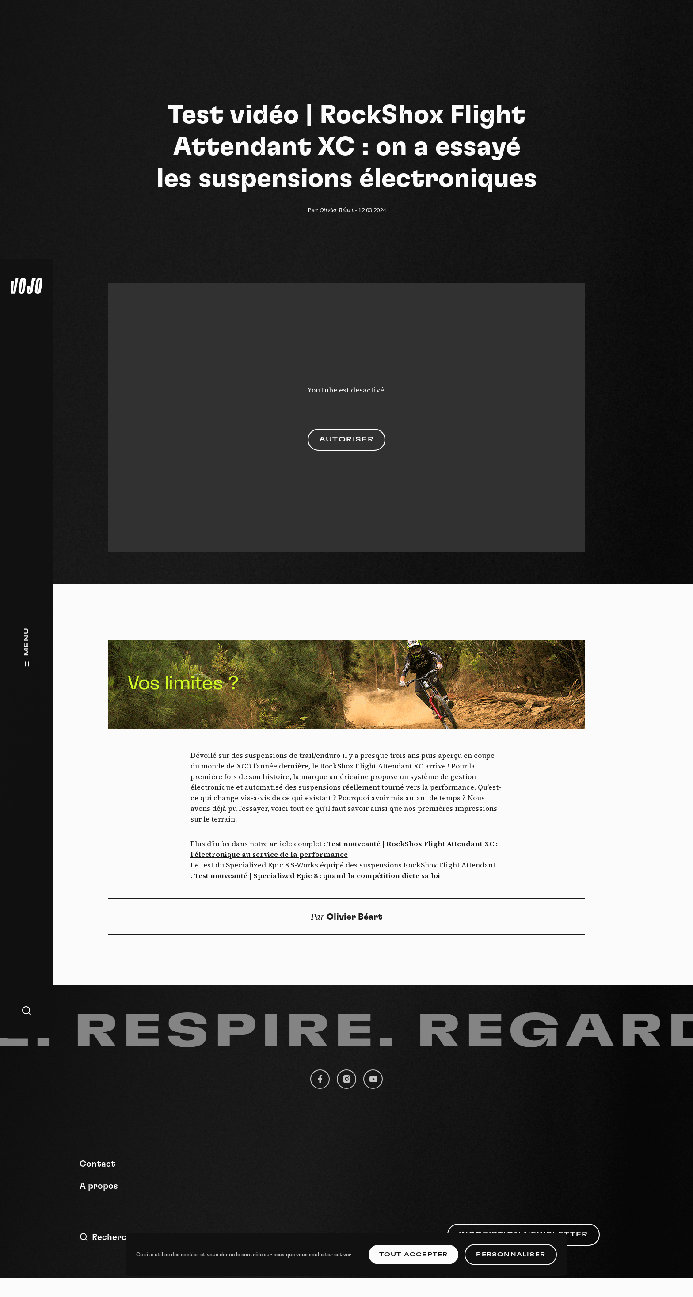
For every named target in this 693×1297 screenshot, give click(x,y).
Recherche (108, 1237)
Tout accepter (413, 1254)
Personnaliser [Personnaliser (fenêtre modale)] (510, 1254)
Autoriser (346, 440)
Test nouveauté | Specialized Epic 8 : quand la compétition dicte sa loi (317, 875)
